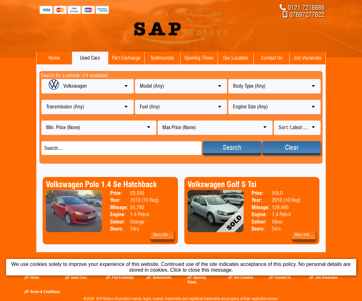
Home (54, 58)
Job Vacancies (308, 58)
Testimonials (162, 58)
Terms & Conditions (42, 291)
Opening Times (199, 58)
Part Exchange (126, 58)
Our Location (235, 58)
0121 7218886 (306, 7)
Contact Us (271, 58)
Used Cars (90, 58)
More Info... (162, 234)
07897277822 (306, 14)
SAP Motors (105, 298)
